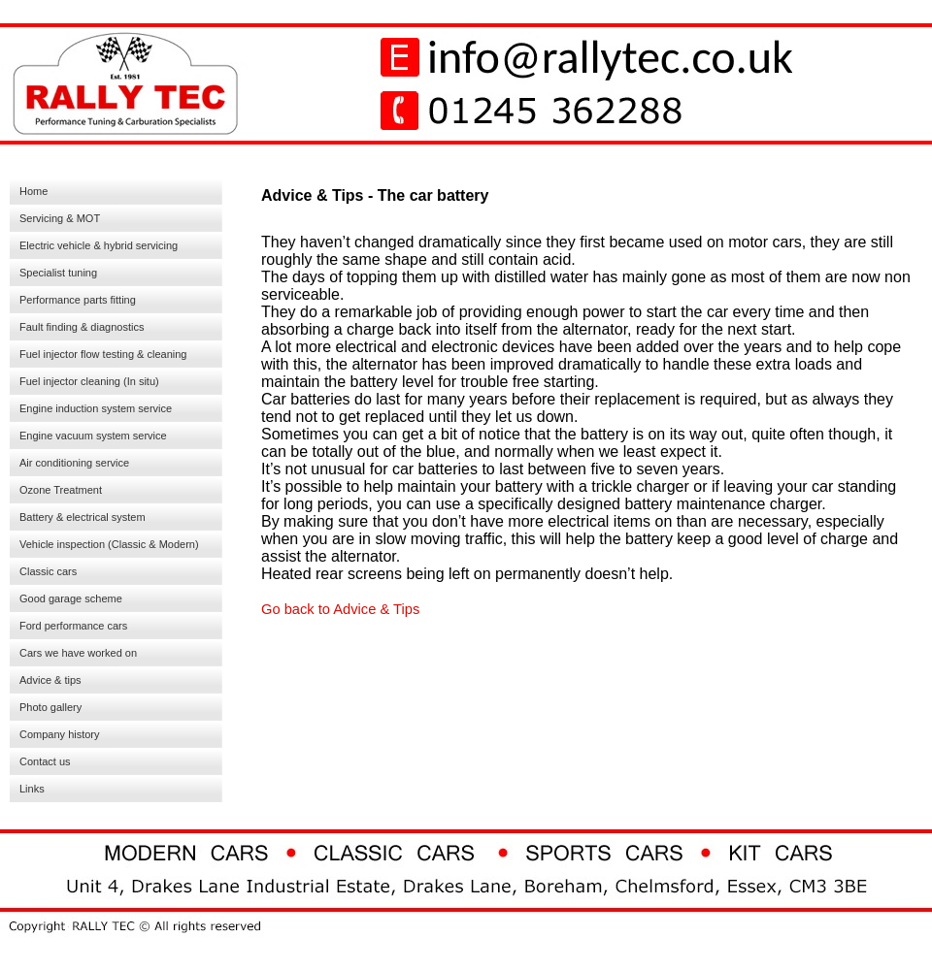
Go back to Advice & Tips (340, 609)
